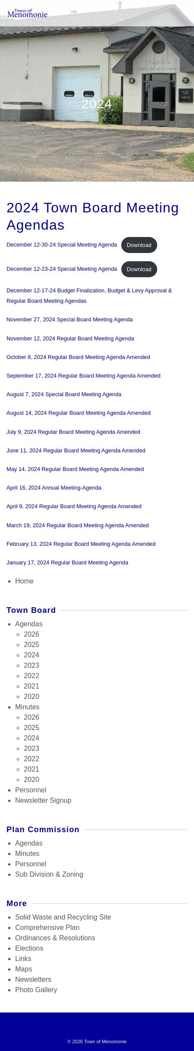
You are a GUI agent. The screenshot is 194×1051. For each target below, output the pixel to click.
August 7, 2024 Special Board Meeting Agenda (63, 394)
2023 (31, 665)
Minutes (27, 707)
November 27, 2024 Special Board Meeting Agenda (69, 319)
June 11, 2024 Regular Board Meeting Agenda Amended (76, 450)
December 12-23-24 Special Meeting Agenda (61, 269)
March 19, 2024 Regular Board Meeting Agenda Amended (77, 525)
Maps (23, 969)
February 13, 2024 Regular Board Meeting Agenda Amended (80, 544)
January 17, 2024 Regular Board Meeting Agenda (67, 562)
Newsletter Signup (43, 800)
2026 (31, 634)
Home (24, 581)
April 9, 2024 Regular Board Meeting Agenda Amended (74, 506)
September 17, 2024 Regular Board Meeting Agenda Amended (83, 375)
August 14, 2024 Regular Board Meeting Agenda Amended (78, 413)
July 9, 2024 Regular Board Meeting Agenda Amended (73, 432)
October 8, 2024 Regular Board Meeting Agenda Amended (78, 357)
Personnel (30, 790)
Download (139, 245)
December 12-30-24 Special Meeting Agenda (61, 245)
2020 (31, 696)
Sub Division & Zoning (49, 874)
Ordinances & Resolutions (55, 938)
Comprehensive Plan (47, 927)
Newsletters (33, 979)
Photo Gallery (36, 989)
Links (23, 958)
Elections (29, 948)
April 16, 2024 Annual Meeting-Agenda (53, 487)
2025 (31, 644)
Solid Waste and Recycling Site (63, 917)
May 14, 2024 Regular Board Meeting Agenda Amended (75, 469)
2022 (31, 675)
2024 (31, 655)
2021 (31, 686)
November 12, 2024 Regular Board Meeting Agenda (70, 338)
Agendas (28, 624)
